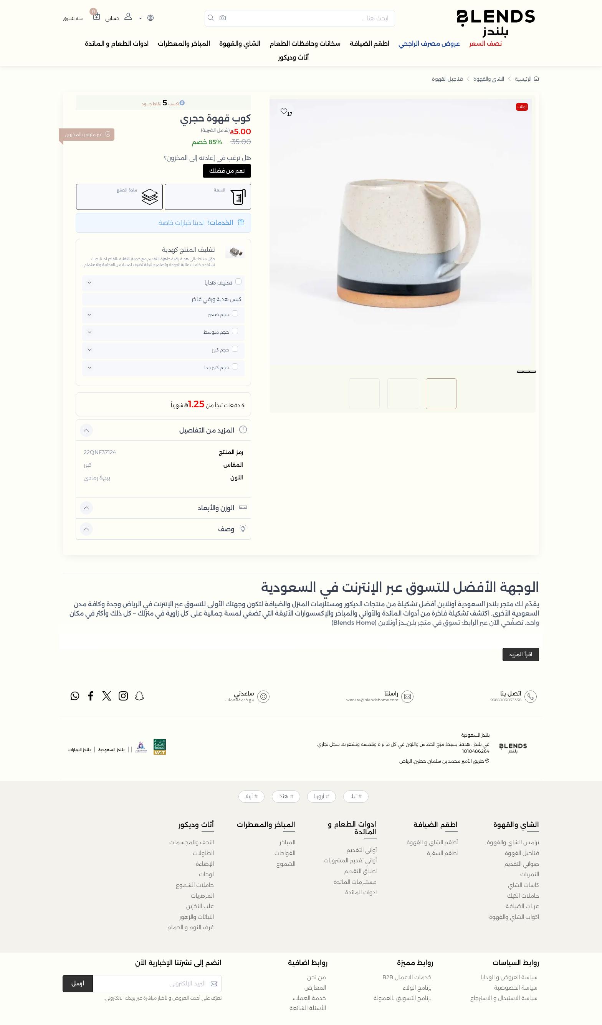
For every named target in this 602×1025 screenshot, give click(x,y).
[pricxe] (238, 281)
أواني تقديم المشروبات (350, 860)
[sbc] (141, 749)
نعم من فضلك (227, 171)
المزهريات (202, 895)
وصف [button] (232, 528)
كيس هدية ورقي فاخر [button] (216, 299)
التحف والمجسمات (191, 842)
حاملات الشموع (195, 885)
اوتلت (522, 106)
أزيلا (249, 796)
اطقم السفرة (442, 853)
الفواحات (285, 853)
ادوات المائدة (361, 892)
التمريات (529, 874)
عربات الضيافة (522, 906)
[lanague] (145, 18)
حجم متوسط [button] (216, 332)
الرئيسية (527, 79)
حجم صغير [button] (218, 314)
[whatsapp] (74, 697)
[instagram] (124, 697)
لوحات (206, 874)
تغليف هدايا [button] (218, 282)
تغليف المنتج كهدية (188, 249)
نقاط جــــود (151, 104)
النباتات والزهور (196, 917)
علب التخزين (200, 906)
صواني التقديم (521, 863)
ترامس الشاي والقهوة (513, 842)
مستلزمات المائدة (355, 882)
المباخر (287, 842)
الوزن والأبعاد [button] (222, 507)
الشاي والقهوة (488, 79)
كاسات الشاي (523, 885)
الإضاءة (205, 863)
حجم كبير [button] (220, 350)
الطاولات (203, 853)
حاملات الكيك (523, 895)
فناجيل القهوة (447, 79)
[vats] (159, 749)
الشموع (285, 863)
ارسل (77, 983)
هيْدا (283, 796)
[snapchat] (140, 697)
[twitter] (107, 697)
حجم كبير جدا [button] (216, 367)
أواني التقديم (362, 850)
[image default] (441, 376)
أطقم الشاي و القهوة (432, 842)
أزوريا (319, 796)
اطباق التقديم (360, 871)
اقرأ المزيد (521, 654)
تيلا (353, 796)
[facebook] (91, 697)
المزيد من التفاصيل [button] (213, 430)
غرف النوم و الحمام (190, 927)
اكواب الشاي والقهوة (514, 917)
